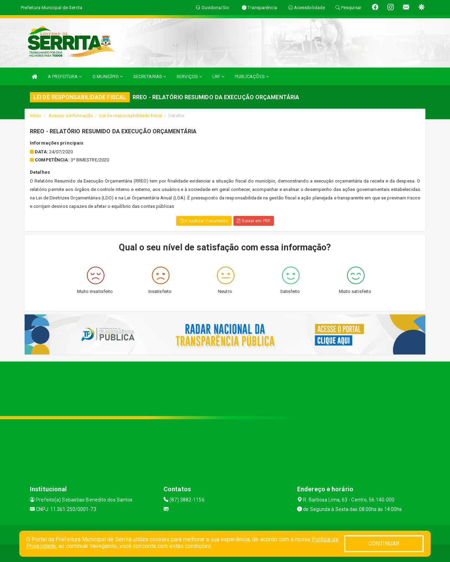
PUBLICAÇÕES (252, 76)
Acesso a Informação (71, 115)
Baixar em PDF (253, 220)
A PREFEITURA (65, 76)
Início (35, 115)
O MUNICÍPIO (107, 76)
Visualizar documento (204, 220)
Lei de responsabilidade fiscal (130, 115)
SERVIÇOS (189, 76)
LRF (218, 76)
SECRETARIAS (149, 76)
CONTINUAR (383, 543)
